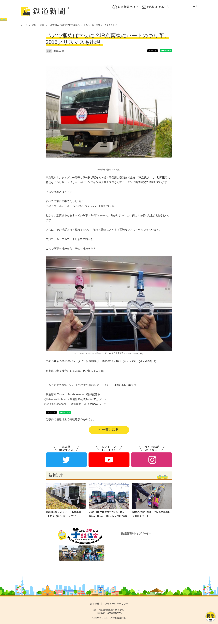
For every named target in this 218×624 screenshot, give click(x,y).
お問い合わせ (153, 7)
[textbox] (182, 6)
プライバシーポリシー (116, 603)
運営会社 (94, 603)
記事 (34, 25)
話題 (42, 25)
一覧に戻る (109, 430)
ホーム (24, 25)
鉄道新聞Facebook (55, 404)
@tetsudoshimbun (55, 399)
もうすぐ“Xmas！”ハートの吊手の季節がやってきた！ (80, 385)
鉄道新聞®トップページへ (136, 533)
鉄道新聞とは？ (125, 7)
